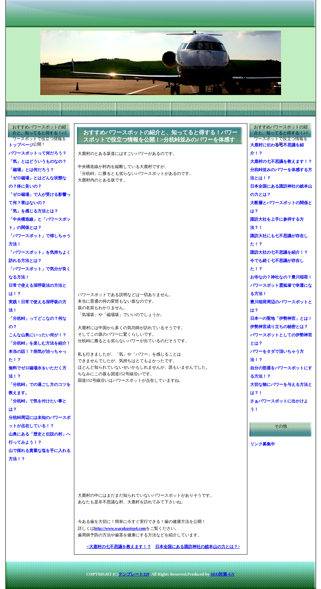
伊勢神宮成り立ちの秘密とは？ (279, 326)
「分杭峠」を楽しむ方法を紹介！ (40, 343)
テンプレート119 (133, 574)
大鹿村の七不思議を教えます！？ (281, 161)
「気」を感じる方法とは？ (33, 211)
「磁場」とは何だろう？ (31, 169)
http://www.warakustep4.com (120, 528)
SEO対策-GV (223, 574)
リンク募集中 (262, 444)
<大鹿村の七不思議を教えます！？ (119, 546)
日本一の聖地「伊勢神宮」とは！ (281, 318)
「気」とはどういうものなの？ (37, 161)
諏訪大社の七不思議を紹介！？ (279, 252)
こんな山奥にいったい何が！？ (37, 335)
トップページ (21, 145)
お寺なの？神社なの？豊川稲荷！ (281, 277)
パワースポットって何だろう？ (37, 153)
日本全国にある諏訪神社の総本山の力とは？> (197, 546)
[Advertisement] (129, 237)
